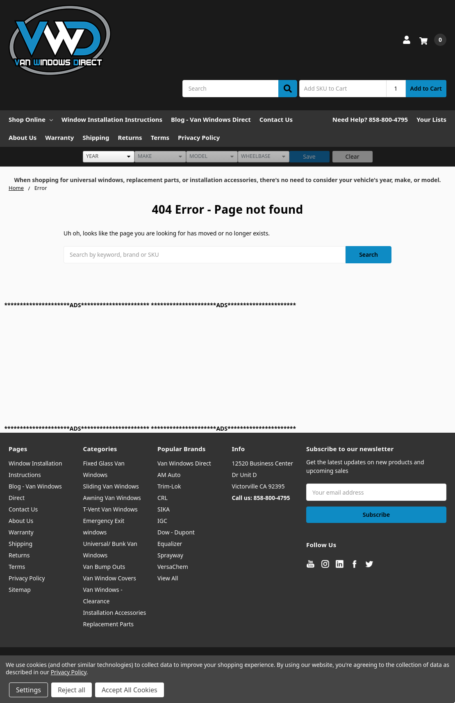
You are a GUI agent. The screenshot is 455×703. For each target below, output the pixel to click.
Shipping (95, 137)
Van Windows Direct (184, 463)
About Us (22, 137)
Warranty (59, 137)
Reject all (71, 689)
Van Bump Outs (104, 567)
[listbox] (108, 156)
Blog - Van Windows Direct (211, 119)
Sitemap (20, 589)
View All (167, 578)
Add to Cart (426, 88)
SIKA (163, 509)
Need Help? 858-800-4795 (370, 119)
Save (309, 156)
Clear (352, 156)
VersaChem (172, 567)
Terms (160, 137)
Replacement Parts (108, 624)
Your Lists (431, 119)
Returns (130, 137)
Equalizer (169, 544)
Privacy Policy (199, 137)
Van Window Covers (109, 578)
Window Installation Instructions (111, 119)
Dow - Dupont (176, 532)
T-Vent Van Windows (110, 509)
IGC (162, 521)
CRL (162, 498)
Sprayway (170, 555)
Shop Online (31, 119)
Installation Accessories (114, 612)
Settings (28, 689)
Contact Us (276, 119)
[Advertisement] (228, 366)
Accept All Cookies (129, 689)
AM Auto (168, 475)
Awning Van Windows (112, 498)
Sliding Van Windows (111, 486)
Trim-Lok (169, 486)
